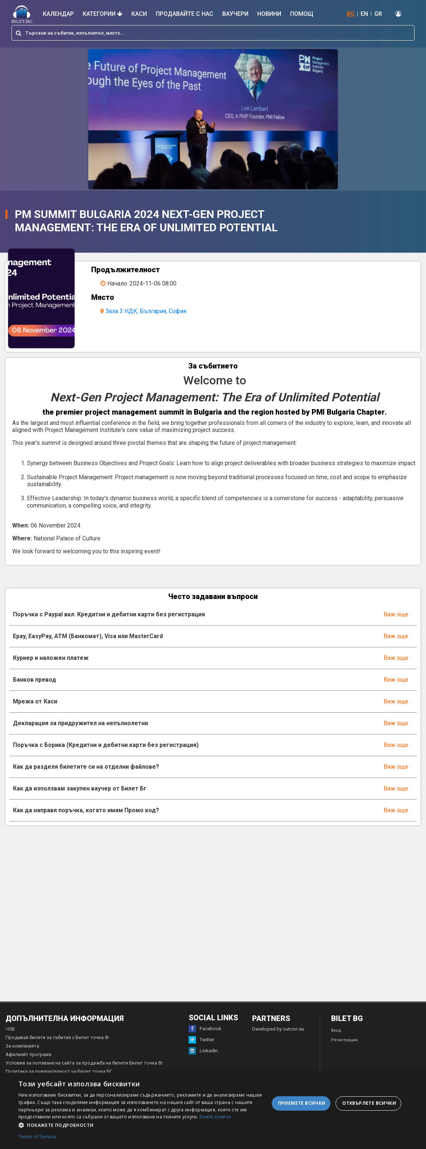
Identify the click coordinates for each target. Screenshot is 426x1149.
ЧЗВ (10, 1029)
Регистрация (344, 1040)
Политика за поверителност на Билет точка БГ (59, 1071)
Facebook (205, 1028)
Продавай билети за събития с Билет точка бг (57, 1037)
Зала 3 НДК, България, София (146, 311)
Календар (58, 13)
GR (378, 13)
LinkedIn (203, 1051)
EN (364, 13)
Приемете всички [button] (302, 1103)
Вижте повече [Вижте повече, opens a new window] (215, 1117)
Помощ (301, 13)
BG (350, 13)
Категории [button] (103, 13)
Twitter (201, 1040)
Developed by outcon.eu (278, 1029)
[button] (143, 1125)
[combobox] (213, 33)
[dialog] (213, 1111)
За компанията (22, 1046)
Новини (269, 13)
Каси (139, 13)
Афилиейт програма (28, 1054)
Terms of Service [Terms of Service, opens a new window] (37, 1137)
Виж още (396, 614)
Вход (336, 1030)
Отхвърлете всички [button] (369, 1103)
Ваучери (235, 13)
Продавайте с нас (184, 13)
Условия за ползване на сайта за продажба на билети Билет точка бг (84, 1062)
